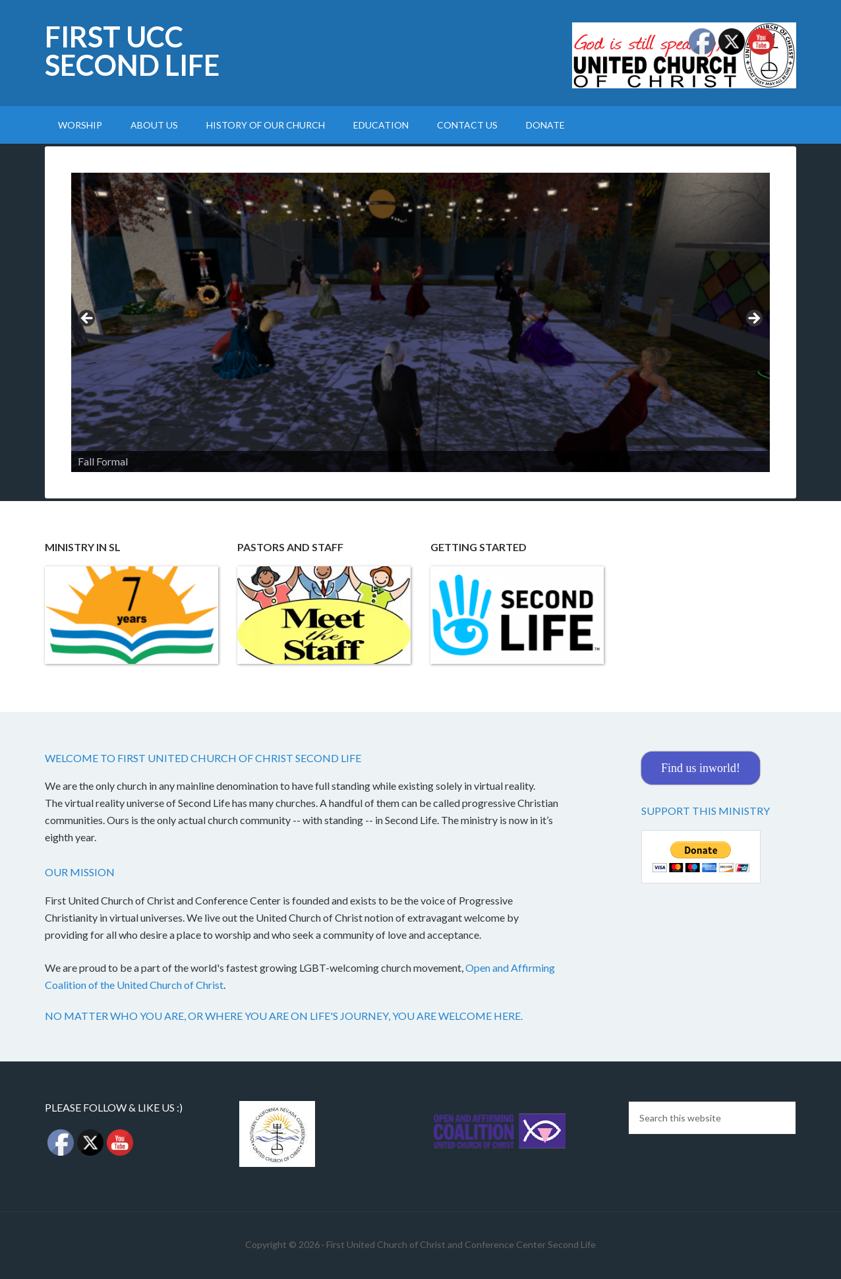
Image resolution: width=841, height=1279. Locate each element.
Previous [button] (88, 319)
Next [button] (753, 319)
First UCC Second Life (132, 51)
